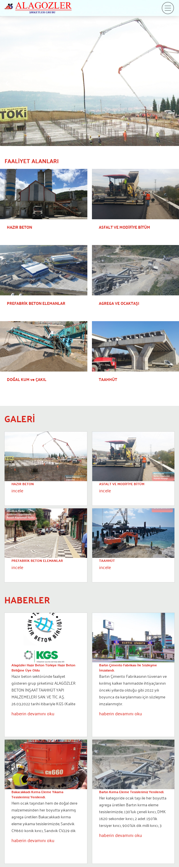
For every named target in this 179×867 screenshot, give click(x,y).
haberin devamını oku (32, 713)
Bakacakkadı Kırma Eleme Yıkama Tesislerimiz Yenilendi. (37, 794)
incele (17, 490)
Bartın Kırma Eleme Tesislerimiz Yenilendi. (131, 791)
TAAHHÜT (107, 560)
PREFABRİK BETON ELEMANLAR (37, 560)
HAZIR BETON (22, 483)
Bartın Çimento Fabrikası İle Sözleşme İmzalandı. (128, 667)
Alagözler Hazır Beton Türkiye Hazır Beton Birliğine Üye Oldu (43, 667)
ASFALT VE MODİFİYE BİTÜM (121, 483)
